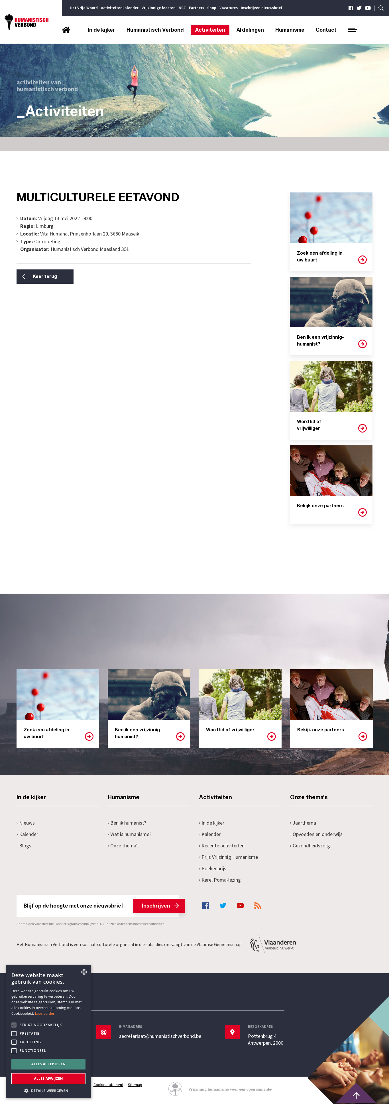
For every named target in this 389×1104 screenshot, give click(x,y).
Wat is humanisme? (130, 834)
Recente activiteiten (222, 845)
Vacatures (228, 8)
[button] (48, 1090)
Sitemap (135, 1085)
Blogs (24, 845)
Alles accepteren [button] (48, 1064)
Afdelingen (250, 30)
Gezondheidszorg (310, 845)
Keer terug (45, 276)
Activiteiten (210, 30)
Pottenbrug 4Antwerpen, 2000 (265, 1040)
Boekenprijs (213, 868)
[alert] (48, 1031)
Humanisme (289, 30)
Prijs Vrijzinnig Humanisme (228, 857)
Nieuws (26, 823)
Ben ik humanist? (127, 823)
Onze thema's (124, 845)
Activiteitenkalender (120, 8)
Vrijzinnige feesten (159, 8)
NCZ (182, 8)
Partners (196, 8)
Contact (326, 30)
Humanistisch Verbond (155, 30)
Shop (211, 8)
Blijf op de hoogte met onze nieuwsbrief (101, 906)
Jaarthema (303, 823)
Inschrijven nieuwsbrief (261, 8)
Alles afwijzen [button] (48, 1078)
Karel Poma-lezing (220, 880)
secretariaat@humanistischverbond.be (160, 1036)
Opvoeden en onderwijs (316, 834)
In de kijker (101, 30)
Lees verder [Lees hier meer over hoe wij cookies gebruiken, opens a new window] (45, 1013)
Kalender (27, 834)
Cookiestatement (108, 1085)
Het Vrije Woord (84, 8)
